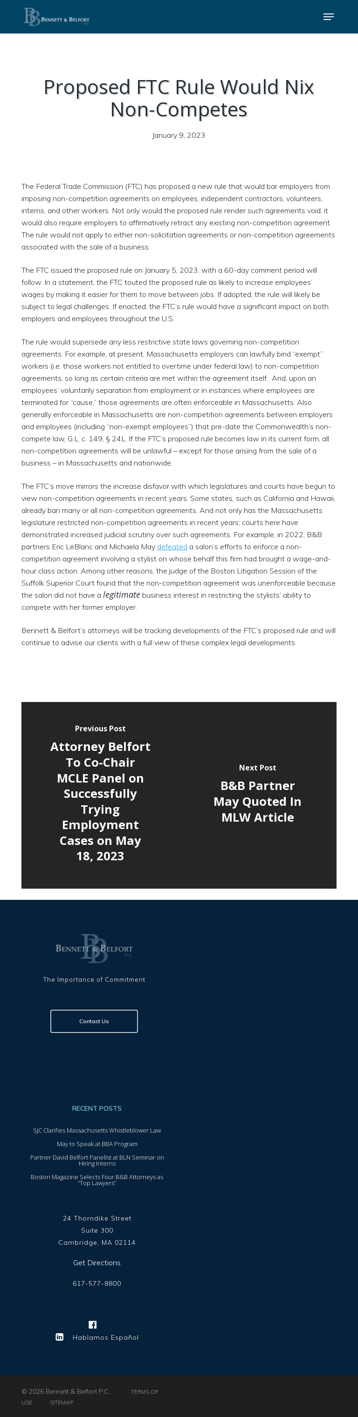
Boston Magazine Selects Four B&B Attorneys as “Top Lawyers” (97, 1180)
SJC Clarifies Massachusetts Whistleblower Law (97, 1130)
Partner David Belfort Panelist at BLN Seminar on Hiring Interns (97, 1160)
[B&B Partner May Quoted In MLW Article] (258, 795)
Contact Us (94, 1021)
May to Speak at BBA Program (97, 1144)
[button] (329, 16)
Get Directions (97, 1262)
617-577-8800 (97, 1283)
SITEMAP (61, 1402)
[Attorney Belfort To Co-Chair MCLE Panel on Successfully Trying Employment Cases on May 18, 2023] (100, 795)
